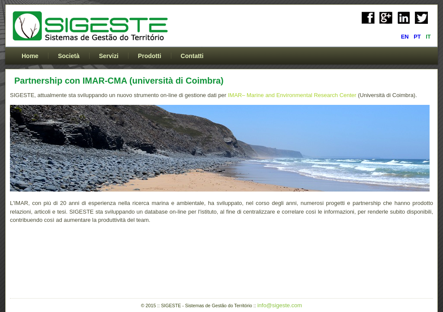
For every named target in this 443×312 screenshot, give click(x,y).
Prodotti (149, 55)
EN (406, 36)
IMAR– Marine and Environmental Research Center (291, 95)
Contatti (192, 55)
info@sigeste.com (279, 305)
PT (418, 36)
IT (428, 36)
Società (69, 55)
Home (30, 55)
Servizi (109, 55)
